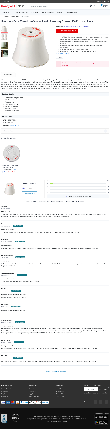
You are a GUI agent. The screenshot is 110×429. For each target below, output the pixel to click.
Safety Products (72, 12)
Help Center (4, 394)
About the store (60, 389)
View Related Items (67, 31)
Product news (60, 391)
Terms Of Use (60, 396)
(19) (14, 169)
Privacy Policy (60, 394)
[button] (31, 47)
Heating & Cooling (21, 12)
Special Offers (5, 1)
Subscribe (103, 389)
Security (59, 12)
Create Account (33, 389)
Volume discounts (6, 389)
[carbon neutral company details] (15, 419)
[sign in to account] (91, 6)
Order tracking (33, 391)
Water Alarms (25, 16)
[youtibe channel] (106, 402)
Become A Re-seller (34, 396)
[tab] (8, 74)
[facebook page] (95, 402)
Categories (5, 12)
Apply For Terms (33, 394)
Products (7, 16)
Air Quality (34, 12)
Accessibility (4, 391)
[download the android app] (101, 422)
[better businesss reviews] (4, 419)
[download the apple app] (101, 417)
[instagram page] (100, 402)
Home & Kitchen (47, 12)
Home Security (15, 16)
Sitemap (65, 421)
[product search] (80, 6)
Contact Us (4, 396)
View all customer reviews (55, 372)
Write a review (29, 193)
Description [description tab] (8, 75)
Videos (59, 57)
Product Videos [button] (55, 131)
